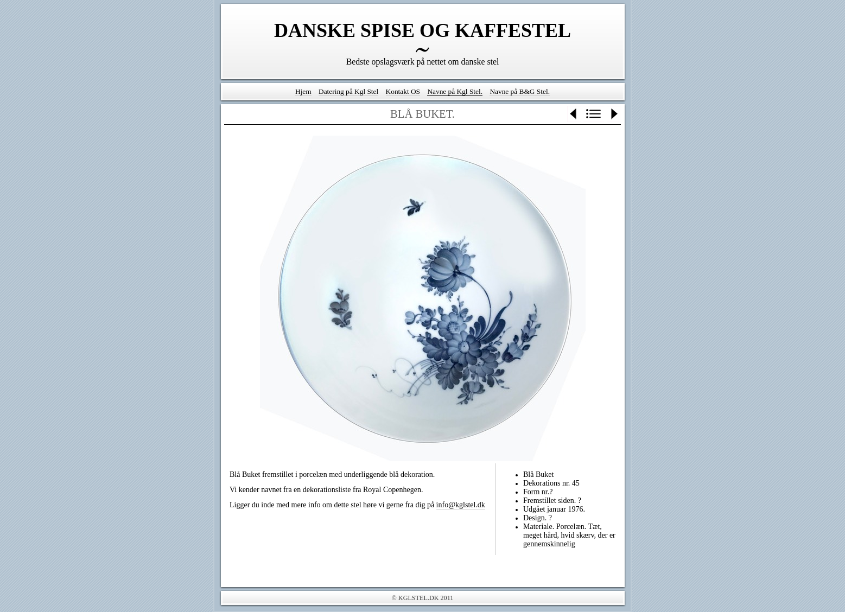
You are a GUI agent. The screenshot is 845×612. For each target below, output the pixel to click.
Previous (574, 114)
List (593, 114)
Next (613, 114)
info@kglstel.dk (460, 505)
